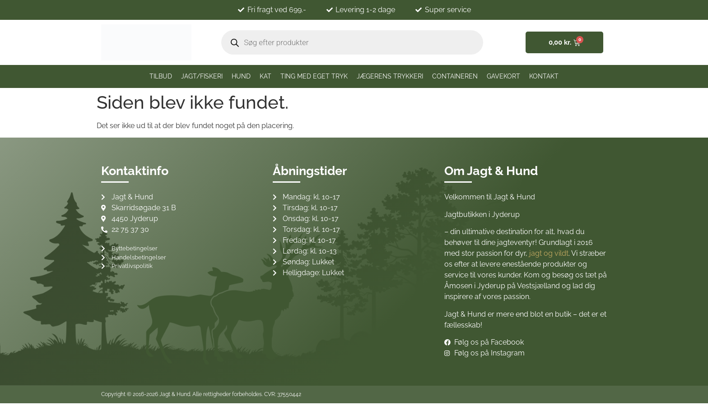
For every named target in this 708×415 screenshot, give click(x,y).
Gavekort (503, 76)
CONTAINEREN (455, 76)
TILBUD (160, 76)
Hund (241, 76)
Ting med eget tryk (314, 76)
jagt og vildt (548, 253)
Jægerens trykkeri (390, 76)
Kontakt (544, 76)
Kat (265, 76)
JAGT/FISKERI (202, 76)
